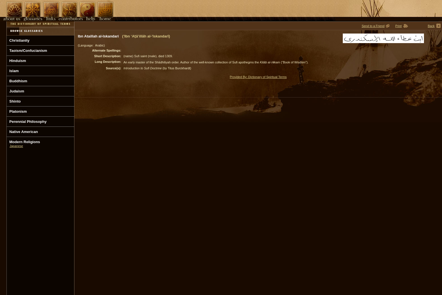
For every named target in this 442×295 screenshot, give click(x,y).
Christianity (19, 40)
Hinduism (17, 61)
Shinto (15, 101)
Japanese (16, 146)
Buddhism (18, 81)
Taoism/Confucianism (28, 50)
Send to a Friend (373, 26)
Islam (14, 71)
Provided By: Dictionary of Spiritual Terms (258, 77)
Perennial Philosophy (28, 121)
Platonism (18, 111)
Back (431, 26)
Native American (23, 132)
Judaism (16, 91)
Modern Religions (24, 142)
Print (398, 26)
